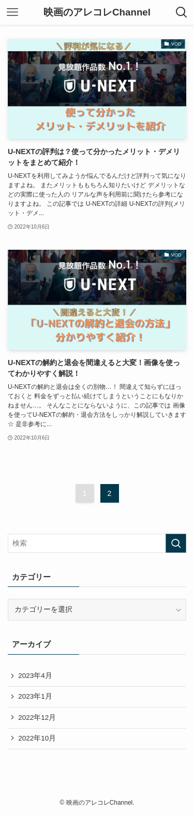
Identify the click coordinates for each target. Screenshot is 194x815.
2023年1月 (35, 696)
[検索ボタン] (181, 12)
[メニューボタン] (12, 12)
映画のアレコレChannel (97, 13)
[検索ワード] (97, 543)
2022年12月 (37, 717)
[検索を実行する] (176, 543)
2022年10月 (37, 738)
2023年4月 (35, 676)
